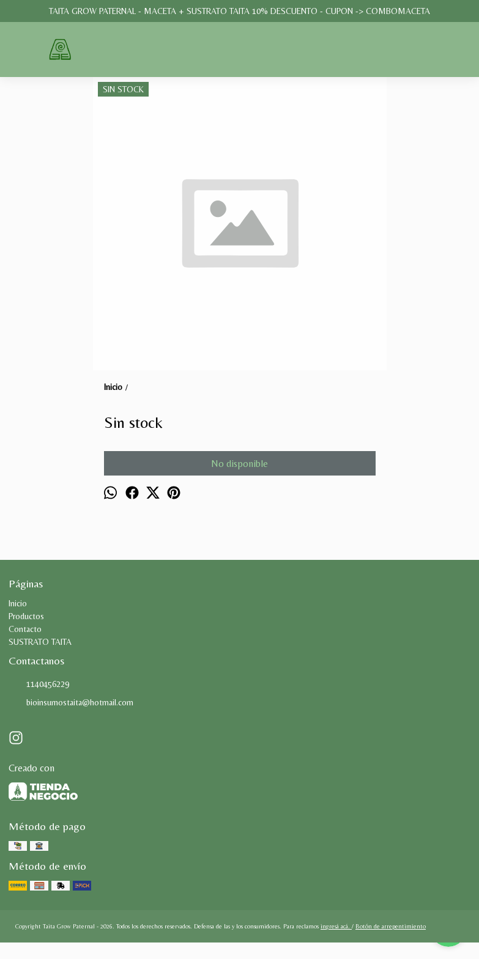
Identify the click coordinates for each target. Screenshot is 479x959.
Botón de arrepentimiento (390, 926)
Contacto (25, 629)
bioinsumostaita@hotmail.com (71, 703)
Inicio (18, 603)
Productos (26, 616)
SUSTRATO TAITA (40, 642)
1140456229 (39, 684)
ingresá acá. (336, 926)
